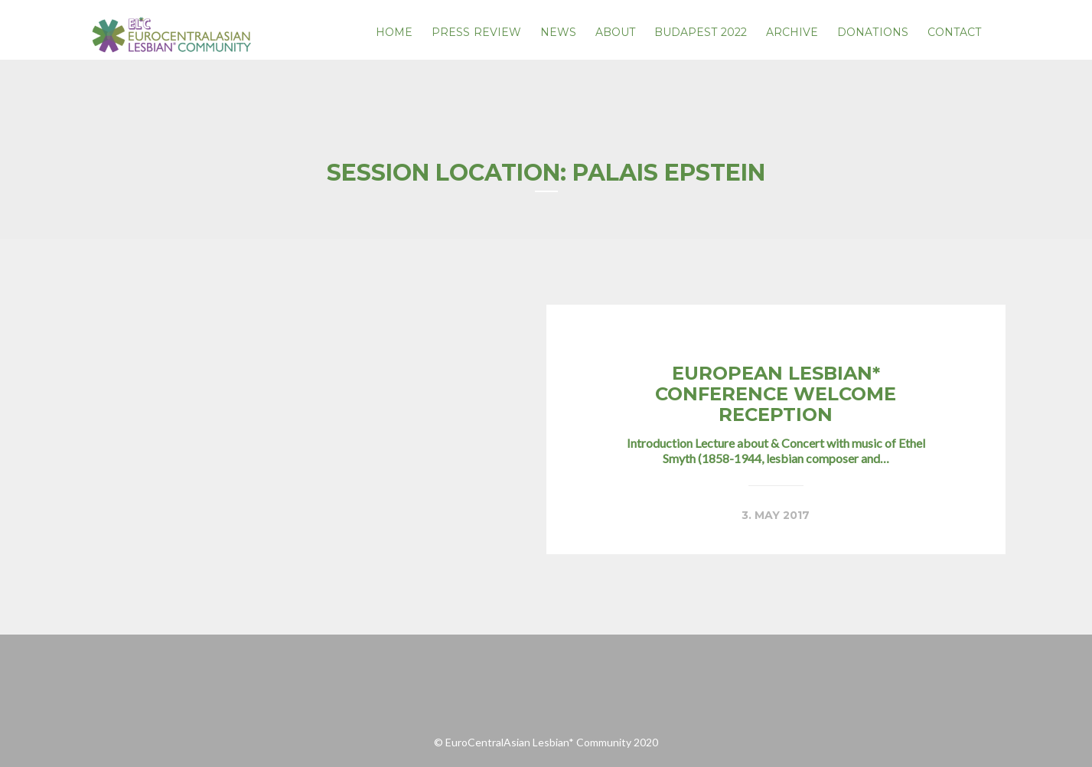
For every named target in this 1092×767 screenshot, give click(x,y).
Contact (954, 32)
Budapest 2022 (700, 32)
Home (394, 32)
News (558, 32)
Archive (792, 32)
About (615, 32)
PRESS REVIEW (476, 32)
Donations (872, 32)
